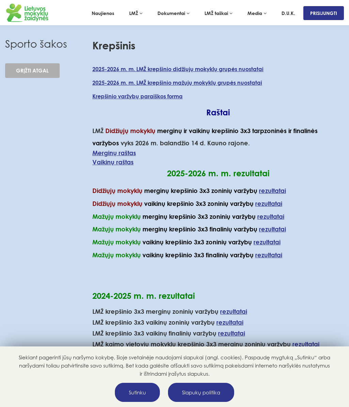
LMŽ (135, 13)
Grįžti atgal (32, 70)
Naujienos (103, 13)
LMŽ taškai (218, 13)
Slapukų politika (201, 392)
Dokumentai (173, 13)
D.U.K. (288, 13)
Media (257, 13)
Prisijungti (323, 13)
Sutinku (137, 392)
